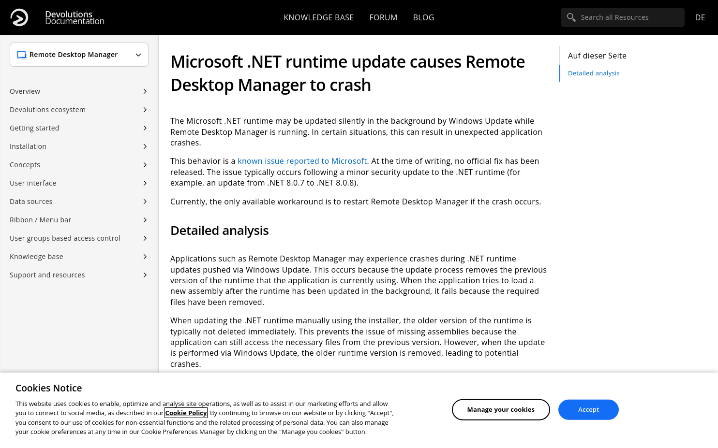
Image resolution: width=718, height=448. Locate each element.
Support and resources (47, 274)
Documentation (75, 18)
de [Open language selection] (700, 17)
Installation (28, 146)
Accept (588, 409)
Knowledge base (319, 17)
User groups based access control (65, 238)
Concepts (25, 164)
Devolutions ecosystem (48, 109)
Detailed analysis (594, 73)
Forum (383, 17)
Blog (423, 17)
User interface (33, 183)
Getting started (35, 127)
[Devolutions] (19, 17)
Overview (25, 91)
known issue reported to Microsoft (302, 161)
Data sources (31, 201)
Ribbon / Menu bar (41, 219)
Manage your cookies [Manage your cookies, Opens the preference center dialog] (501, 409)
